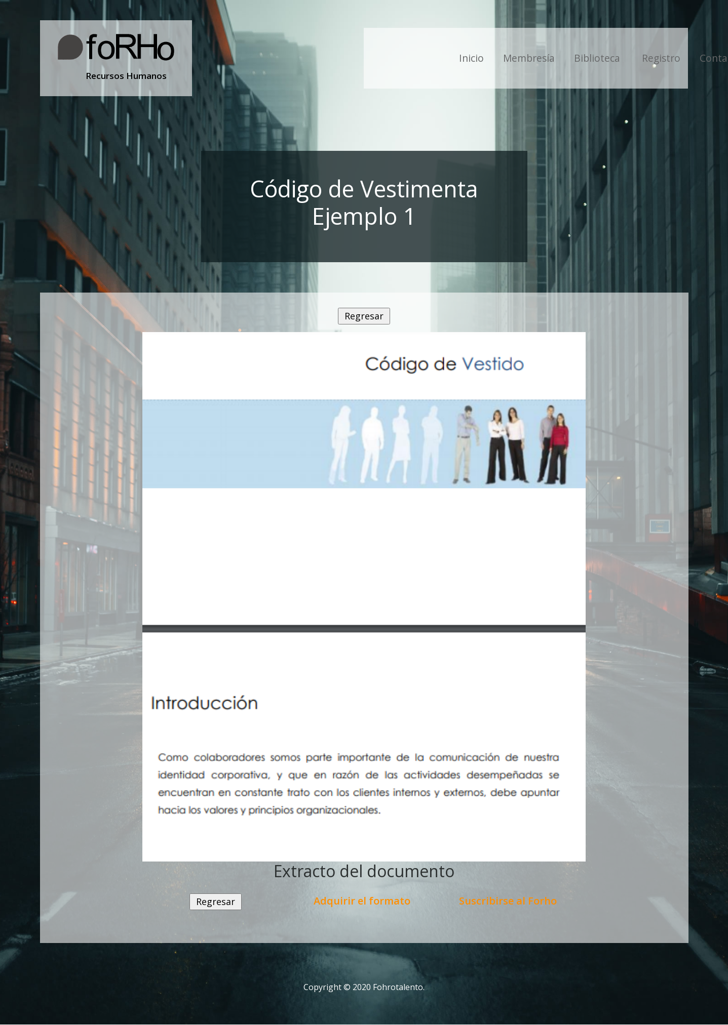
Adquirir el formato (362, 901)
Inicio (471, 58)
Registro (661, 58)
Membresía (529, 58)
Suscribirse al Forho (508, 901)
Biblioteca (598, 58)
